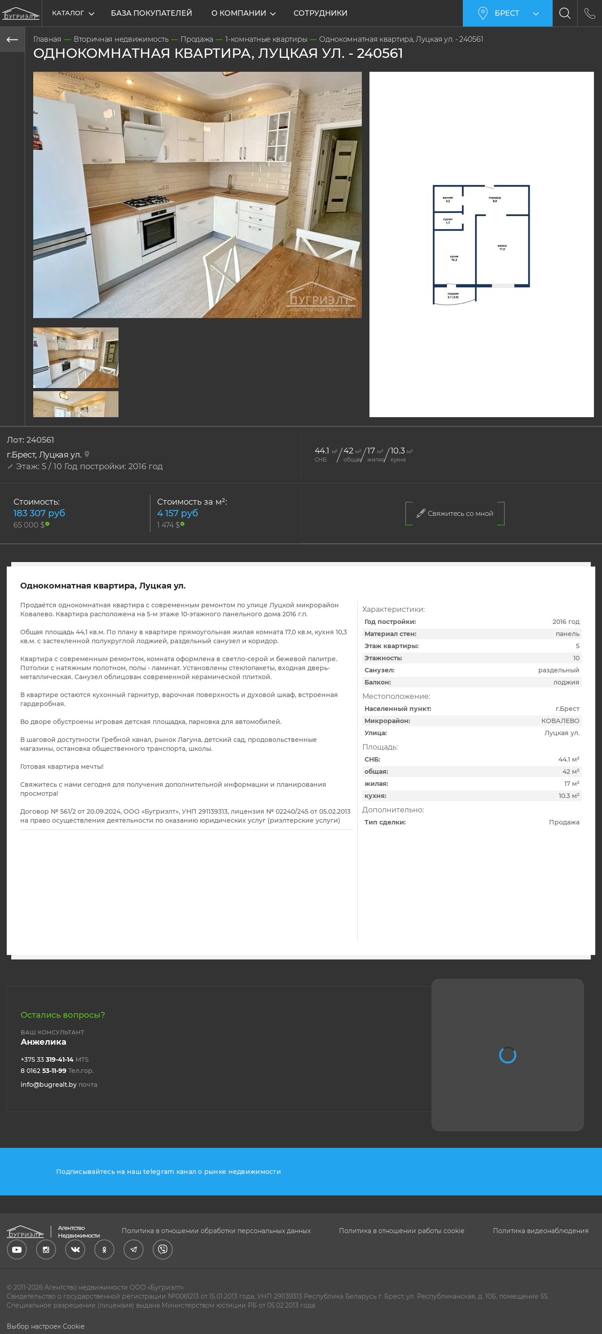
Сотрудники (320, 13)
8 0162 (57, 1071)
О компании (238, 13)
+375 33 (55, 1059)
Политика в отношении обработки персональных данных (216, 1231)
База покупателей (151, 13)
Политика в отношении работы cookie (401, 1231)
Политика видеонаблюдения (541, 1231)
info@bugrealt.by (59, 1085)
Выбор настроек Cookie (45, 1326)
